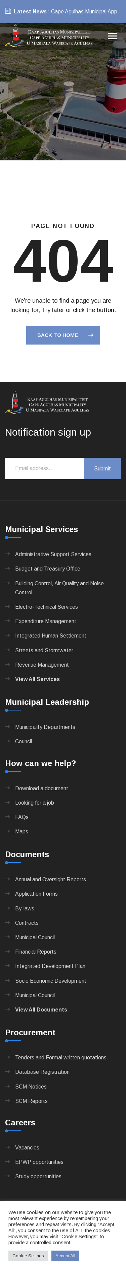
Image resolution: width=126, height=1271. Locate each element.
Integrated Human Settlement (50, 636)
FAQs (22, 817)
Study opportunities (38, 1176)
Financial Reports (35, 952)
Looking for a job (34, 803)
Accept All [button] (65, 1255)
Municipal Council (35, 937)
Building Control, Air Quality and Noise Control (59, 588)
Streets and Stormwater (44, 650)
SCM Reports (31, 1101)
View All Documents (41, 1010)
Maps (21, 831)
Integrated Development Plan (50, 966)
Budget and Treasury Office (47, 569)
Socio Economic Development (50, 981)
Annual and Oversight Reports (50, 879)
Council (23, 741)
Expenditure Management (45, 621)
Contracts (27, 923)
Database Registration (42, 1072)
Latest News (30, 11)
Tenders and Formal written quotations (61, 1057)
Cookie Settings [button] (28, 1255)
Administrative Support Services (53, 554)
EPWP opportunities (39, 1162)
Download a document (41, 788)
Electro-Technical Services (46, 607)
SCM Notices (31, 1087)
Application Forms (36, 894)
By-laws (24, 908)
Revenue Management (42, 665)
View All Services (37, 679)
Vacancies (27, 1147)
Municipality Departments (45, 727)
